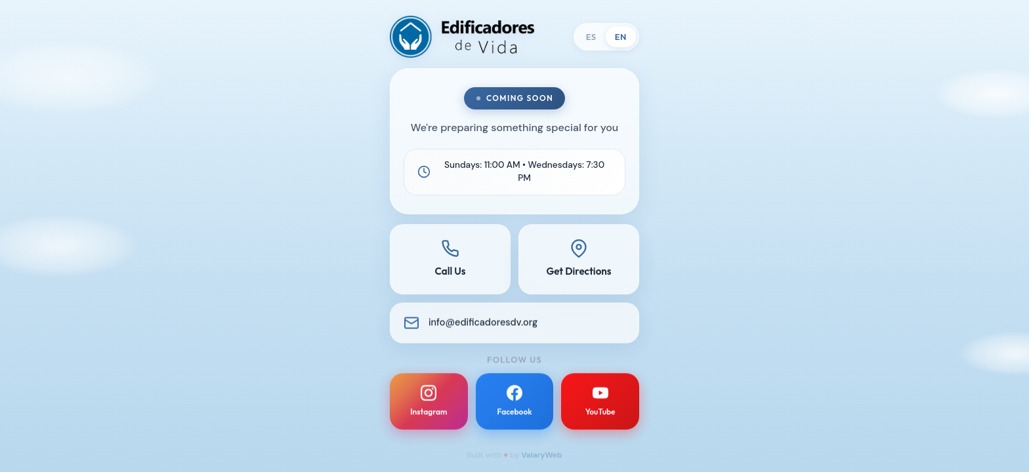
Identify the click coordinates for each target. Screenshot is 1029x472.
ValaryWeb (541, 455)
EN (621, 36)
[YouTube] (600, 404)
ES (591, 36)
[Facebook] (515, 404)
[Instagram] (429, 404)
